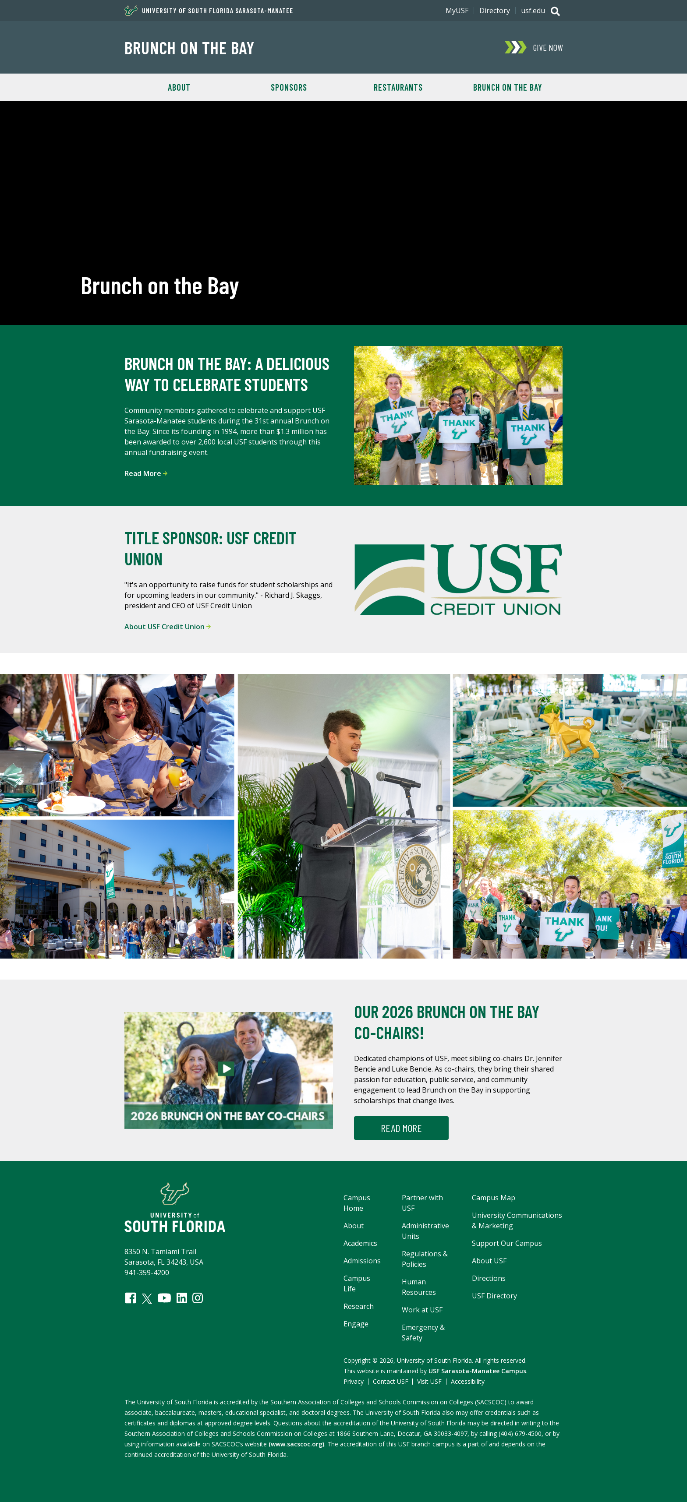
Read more (401, 1127)
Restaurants (398, 87)
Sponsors (289, 87)
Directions (489, 1278)
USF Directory (494, 1296)
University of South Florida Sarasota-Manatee (208, 10)
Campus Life (357, 1283)
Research (359, 1306)
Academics (360, 1243)
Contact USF (390, 1381)
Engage (356, 1324)
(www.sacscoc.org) (296, 1444)
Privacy (354, 1381)
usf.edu (533, 10)
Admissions (362, 1261)
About (179, 87)
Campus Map (493, 1197)
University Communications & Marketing (517, 1220)
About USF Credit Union (167, 626)
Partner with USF (422, 1203)
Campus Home (357, 1203)
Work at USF (422, 1310)
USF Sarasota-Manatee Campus (477, 1371)
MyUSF (457, 10)
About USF (489, 1261)
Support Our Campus (507, 1243)
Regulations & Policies (425, 1259)
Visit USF (429, 1381)
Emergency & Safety (423, 1332)
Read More (145, 473)
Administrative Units (425, 1231)
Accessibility (468, 1381)
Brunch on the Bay (189, 47)
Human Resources (419, 1287)
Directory (494, 10)
